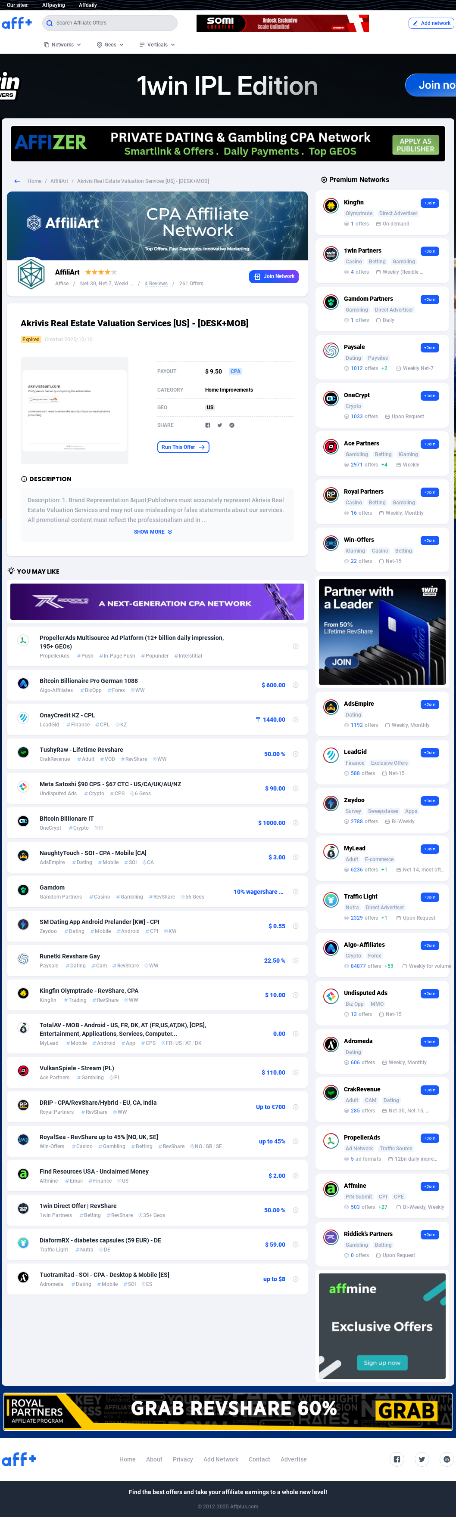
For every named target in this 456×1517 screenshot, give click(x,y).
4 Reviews (156, 284)
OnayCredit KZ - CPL (67, 715)
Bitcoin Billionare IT (67, 818)
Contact (259, 1459)
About (154, 1459)
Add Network (220, 1459)
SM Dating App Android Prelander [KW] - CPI (99, 921)
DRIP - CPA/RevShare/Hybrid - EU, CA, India (98, 1102)
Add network (431, 23)
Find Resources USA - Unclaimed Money (94, 1171)
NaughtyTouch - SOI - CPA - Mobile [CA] (93, 853)
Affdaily (88, 5)
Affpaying (53, 5)
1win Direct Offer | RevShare (78, 1205)
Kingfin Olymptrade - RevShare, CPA (89, 990)
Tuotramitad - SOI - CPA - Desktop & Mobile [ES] (104, 1274)
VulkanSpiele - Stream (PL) (77, 1068)
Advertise (294, 1459)
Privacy (183, 1459)
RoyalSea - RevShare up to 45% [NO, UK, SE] (99, 1137)
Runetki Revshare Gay (70, 956)
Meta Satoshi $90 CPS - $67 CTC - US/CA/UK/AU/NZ (110, 784)
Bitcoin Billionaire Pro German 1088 (89, 680)
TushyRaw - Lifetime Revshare (81, 749)
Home (34, 181)
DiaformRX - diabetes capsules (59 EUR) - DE (100, 1240)
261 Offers (191, 284)
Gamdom (52, 887)
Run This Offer (183, 447)
